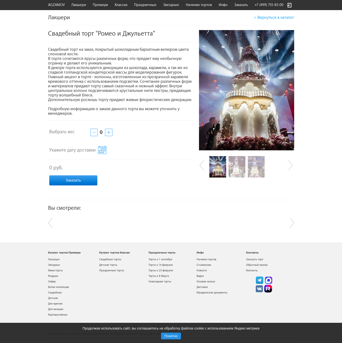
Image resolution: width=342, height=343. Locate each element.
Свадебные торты (110, 259)
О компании (204, 265)
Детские (53, 298)
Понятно (171, 336)
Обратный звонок (257, 265)
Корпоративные (58, 314)
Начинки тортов (199, 5)
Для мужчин (55, 303)
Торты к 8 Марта (159, 276)
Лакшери (78, 5)
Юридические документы (212, 292)
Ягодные (53, 276)
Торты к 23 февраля (161, 270)
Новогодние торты (160, 281)
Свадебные (55, 292)
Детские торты (108, 265)
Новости (202, 270)
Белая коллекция (58, 287)
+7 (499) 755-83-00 (269, 5)
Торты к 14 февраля (161, 265)
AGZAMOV (56, 5)
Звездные (171, 5)
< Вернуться (274, 17)
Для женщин (55, 309)
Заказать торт (254, 259)
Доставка (202, 287)
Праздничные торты (111, 270)
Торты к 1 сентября (160, 259)
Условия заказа (206, 281)
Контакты (252, 270)
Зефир (52, 281)
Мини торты (55, 270)
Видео (200, 276)
